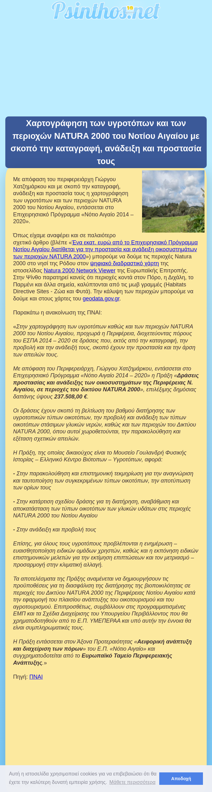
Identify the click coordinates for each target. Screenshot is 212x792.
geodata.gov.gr (101, 298)
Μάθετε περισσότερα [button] (132, 782)
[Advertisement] (106, 69)
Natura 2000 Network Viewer (80, 270)
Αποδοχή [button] (181, 778)
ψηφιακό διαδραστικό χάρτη (124, 263)
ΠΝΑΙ (36, 677)
